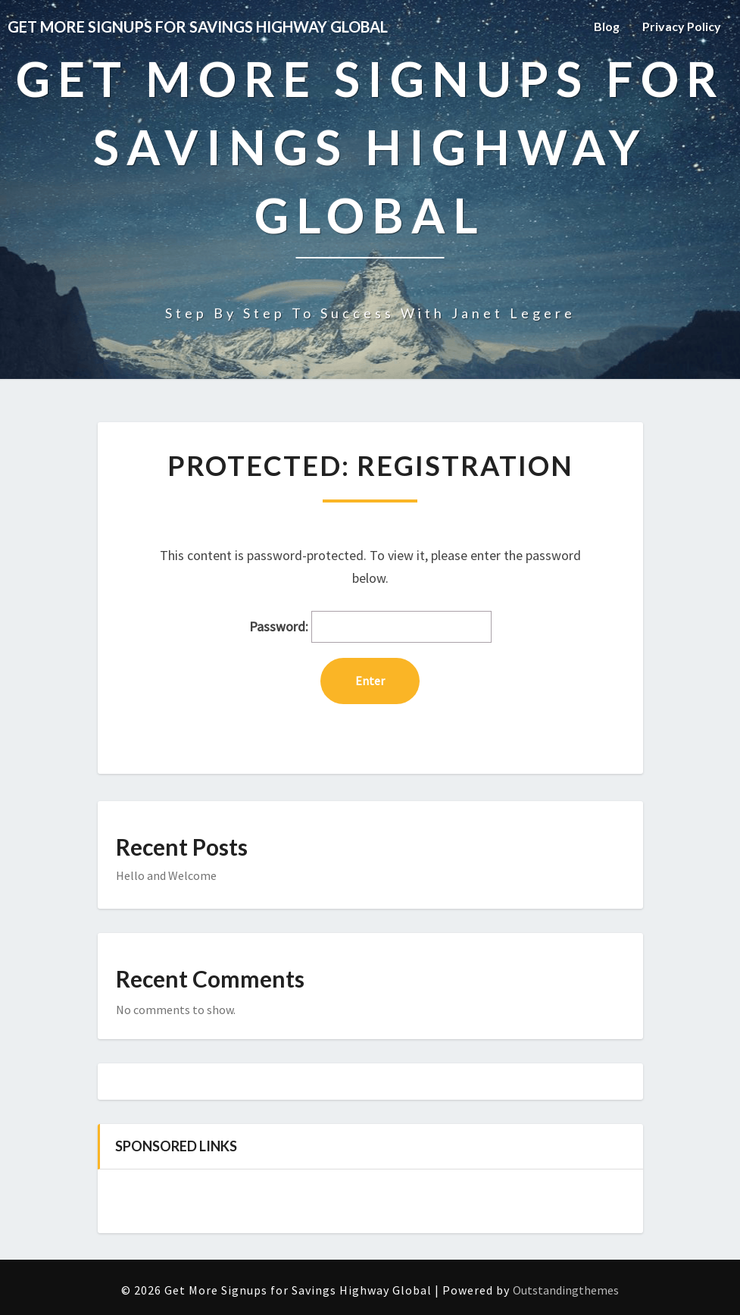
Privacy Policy (681, 26)
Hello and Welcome (166, 875)
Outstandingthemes (566, 1290)
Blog (607, 26)
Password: (370, 627)
